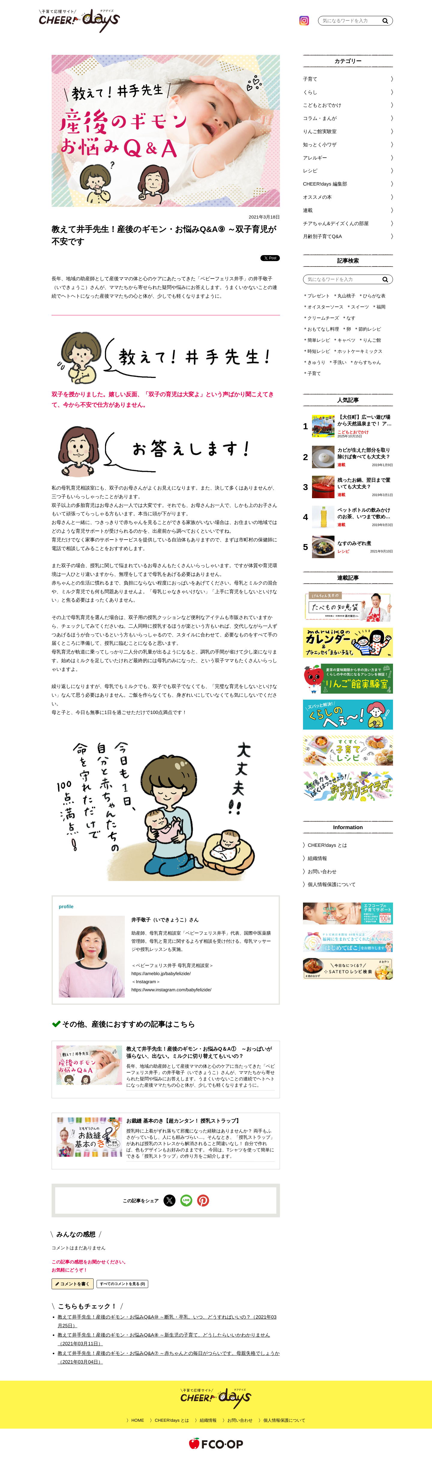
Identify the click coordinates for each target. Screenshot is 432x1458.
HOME (137, 1420)
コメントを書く (73, 1283)
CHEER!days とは (327, 845)
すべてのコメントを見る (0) (122, 1284)
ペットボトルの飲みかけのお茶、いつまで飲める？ (364, 513)
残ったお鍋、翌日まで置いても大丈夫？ (364, 483)
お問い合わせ (322, 871)
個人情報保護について (332, 884)
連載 (308, 210)
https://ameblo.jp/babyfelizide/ (161, 973)
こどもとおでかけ (353, 432)
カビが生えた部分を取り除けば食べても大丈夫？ (364, 453)
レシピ (343, 551)
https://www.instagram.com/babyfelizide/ (171, 989)
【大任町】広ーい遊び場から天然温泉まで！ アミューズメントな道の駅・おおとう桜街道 (365, 421)
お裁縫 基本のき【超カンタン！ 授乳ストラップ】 (183, 1121)
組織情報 (317, 858)
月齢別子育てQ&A (322, 236)
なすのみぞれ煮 (354, 543)
